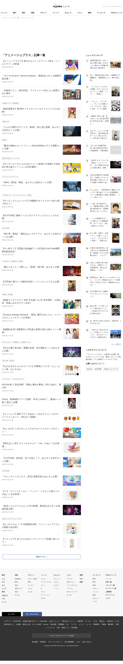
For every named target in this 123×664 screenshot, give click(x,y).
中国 (3, 599)
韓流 (16, 592)
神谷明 (20, 261)
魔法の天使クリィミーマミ (11, 158)
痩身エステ (65, 627)
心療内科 (80, 621)
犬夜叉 (29, 195)
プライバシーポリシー (55, 642)
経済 (3, 582)
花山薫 (10, 294)
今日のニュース (117, 13)
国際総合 (5, 595)
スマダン (70, 579)
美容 (117, 624)
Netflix (4, 140)
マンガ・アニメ (46, 582)
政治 (3, 585)
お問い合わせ (86, 642)
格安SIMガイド (9, 624)
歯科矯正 (111, 624)
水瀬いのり (6, 121)
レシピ (81, 624)
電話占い (102, 621)
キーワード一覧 (110, 588)
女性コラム (70, 582)
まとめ (4, 588)
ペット (56, 588)
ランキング (101, 13)
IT (41, 588)
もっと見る (116, 344)
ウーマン (74, 624)
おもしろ (68, 13)
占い (67, 624)
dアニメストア (7, 342)
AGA (58, 627)
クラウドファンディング (10, 177)
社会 (3, 579)
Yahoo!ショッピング (111, 369)
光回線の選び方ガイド (30, 621)
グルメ (43, 592)
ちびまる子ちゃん (18, 379)
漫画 (89, 13)
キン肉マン (6, 261)
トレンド (55, 13)
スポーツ (43, 13)
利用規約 (43, 642)
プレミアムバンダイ (19, 195)
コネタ (56, 582)
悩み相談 (53, 624)
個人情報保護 (69, 642)
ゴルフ (30, 588)
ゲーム (43, 585)
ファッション (45, 595)
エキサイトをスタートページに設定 (61, 635)
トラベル (70, 588)
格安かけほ (26, 624)
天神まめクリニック (68, 621)
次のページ (41, 557)
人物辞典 (108, 592)
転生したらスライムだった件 (11, 519)
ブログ (95, 621)
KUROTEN (17, 621)
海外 (23, 13)
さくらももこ (6, 379)
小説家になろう (26, 342)
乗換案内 (96, 624)
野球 (29, 582)
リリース (109, 579)
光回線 (18, 624)
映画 (16, 582)
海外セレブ (19, 588)
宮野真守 (14, 261)
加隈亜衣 (16, 342)
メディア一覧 (110, 585)
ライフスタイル (72, 585)
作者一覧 (108, 582)
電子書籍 (74, 627)
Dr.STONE (5, 228)
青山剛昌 (15, 103)
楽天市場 (98, 369)
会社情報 (35, 642)
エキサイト (118, 6)
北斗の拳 (5, 361)
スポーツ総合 (32, 579)
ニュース (3, 13)
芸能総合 (18, 579)
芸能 (32, 13)
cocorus (45, 624)
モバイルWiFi (36, 624)
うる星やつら (6, 195)
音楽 (16, 585)
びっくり (57, 579)
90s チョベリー (72, 592)
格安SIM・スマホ (113, 621)
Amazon (89, 369)
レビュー (44, 579)
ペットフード (50, 627)
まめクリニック (54, 621)
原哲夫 (12, 361)
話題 (81, 582)
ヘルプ (107, 598)
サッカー (31, 585)
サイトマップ (110, 595)
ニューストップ (107, 6)
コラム (79, 13)
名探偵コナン (6, 103)
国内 (14, 13)
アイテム (88, 621)
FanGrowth (43, 621)
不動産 (103, 624)
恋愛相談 (61, 624)
